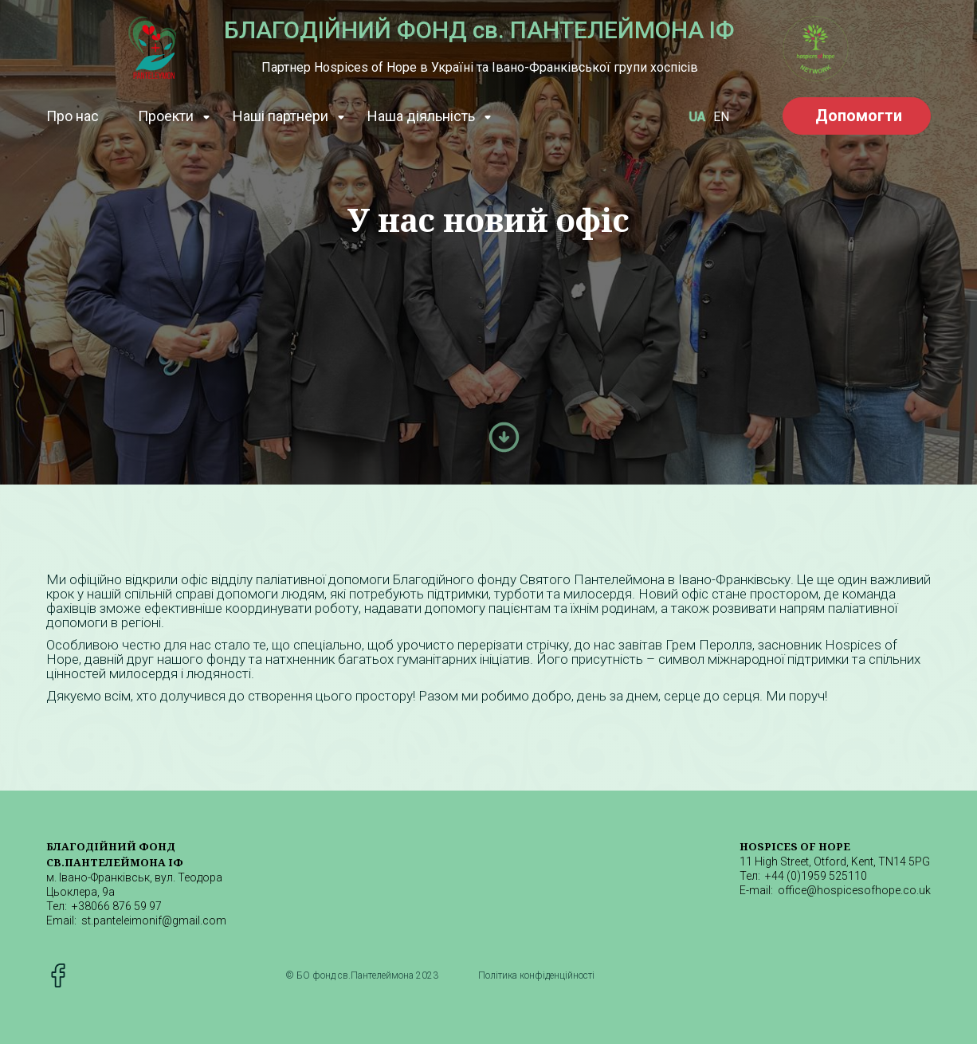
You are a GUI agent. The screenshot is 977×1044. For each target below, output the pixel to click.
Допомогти (858, 115)
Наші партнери (280, 116)
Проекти (166, 116)
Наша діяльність (421, 116)
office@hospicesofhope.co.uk (854, 890)
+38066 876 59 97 (117, 906)
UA (697, 116)
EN (721, 116)
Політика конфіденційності (536, 975)
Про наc (72, 116)
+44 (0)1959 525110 (816, 875)
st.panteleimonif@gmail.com (153, 920)
